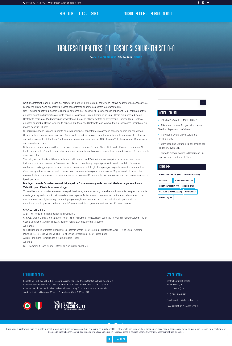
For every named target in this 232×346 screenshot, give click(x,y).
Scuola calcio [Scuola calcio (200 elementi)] (184, 180)
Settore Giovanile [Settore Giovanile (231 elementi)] (170, 192)
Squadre (139, 14)
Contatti (166, 14)
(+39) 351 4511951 (36, 3)
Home (63, 14)
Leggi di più (120, 339)
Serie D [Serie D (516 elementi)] (188, 186)
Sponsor (154, 14)
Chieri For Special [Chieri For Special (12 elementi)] (170, 175)
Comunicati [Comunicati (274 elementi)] (192, 175)
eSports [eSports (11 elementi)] (165, 180)
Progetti (127, 14)
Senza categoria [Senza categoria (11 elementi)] (169, 186)
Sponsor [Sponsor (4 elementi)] (190, 192)
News (83, 14)
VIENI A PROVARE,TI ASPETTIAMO (179, 120)
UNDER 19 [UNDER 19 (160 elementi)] (165, 198)
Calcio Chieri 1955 (104, 57)
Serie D (95, 14)
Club (71, 14)
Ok (109, 339)
